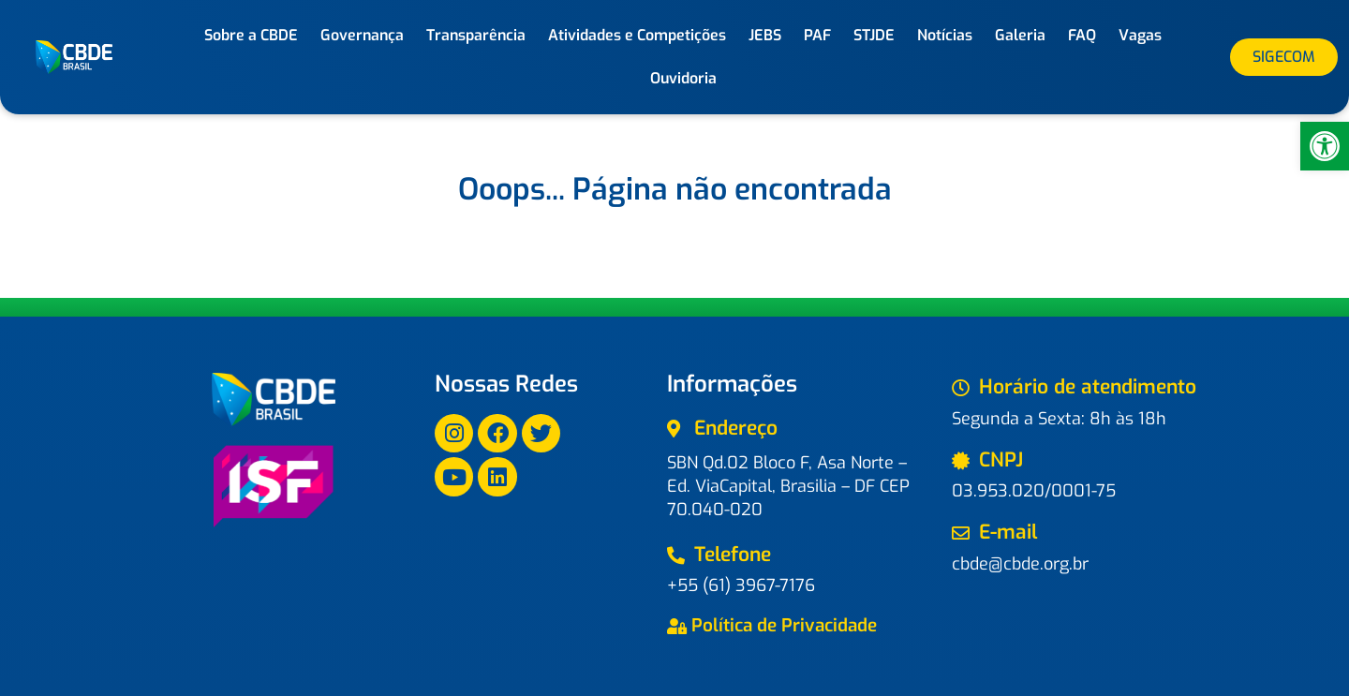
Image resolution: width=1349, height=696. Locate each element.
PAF (817, 35)
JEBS (765, 35)
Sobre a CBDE (251, 35)
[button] (1324, 146)
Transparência (476, 35)
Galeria (1020, 35)
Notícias (944, 35)
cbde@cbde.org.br (1020, 564)
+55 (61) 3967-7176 (741, 585)
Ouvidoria (683, 78)
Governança (362, 35)
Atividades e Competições (637, 35)
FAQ (1082, 35)
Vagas (1140, 35)
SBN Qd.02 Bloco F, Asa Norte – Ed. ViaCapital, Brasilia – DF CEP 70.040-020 (788, 486)
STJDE (874, 35)
